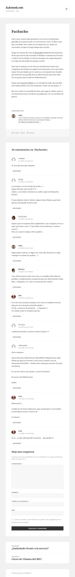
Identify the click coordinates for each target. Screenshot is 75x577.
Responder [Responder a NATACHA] (17, 237)
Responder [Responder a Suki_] (17, 261)
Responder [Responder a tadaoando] (17, 388)
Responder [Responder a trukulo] (17, 171)
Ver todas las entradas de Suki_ (28, 122)
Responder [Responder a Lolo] (17, 423)
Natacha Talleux (27, 83)
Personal (31, 133)
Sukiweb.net (14, 7)
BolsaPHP (38, 53)
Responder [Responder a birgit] (17, 208)
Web (13, 510)
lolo (19, 295)
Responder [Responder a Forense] (17, 337)
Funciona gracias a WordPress (21, 573)
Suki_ (23, 133)
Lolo (20, 396)
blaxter (21, 269)
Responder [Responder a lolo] (17, 316)
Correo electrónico (20, 501)
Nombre (15, 492)
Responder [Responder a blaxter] (17, 287)
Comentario (17, 464)
